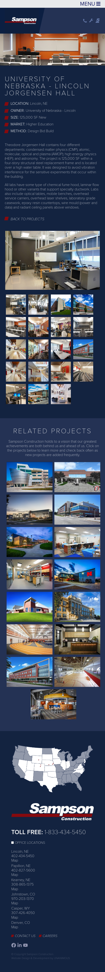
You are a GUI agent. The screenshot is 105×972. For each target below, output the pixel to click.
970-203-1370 (22, 898)
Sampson (98, 20)
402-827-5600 (23, 870)
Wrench (91, 20)
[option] (52, 48)
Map (14, 860)
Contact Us (25, 936)
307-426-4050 (23, 912)
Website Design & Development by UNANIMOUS (40, 958)
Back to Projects (27, 219)
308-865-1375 (22, 884)
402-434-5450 (22, 856)
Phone (85, 21)
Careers (50, 936)
